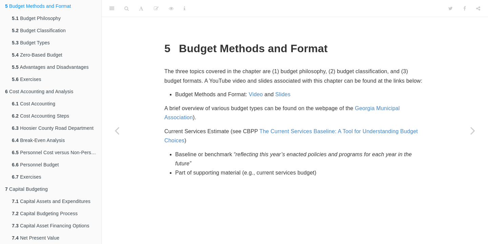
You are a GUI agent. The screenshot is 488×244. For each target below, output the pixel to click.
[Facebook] (464, 8)
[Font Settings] (141, 8)
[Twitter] (450, 8)
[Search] (126, 8)
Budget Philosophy (36, 18)
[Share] (478, 8)
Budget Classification (39, 30)
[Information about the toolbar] (184, 8)
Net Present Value (35, 238)
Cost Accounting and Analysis (39, 91)
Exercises (26, 79)
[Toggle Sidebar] (111, 8)
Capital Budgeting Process (45, 213)
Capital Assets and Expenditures (51, 201)
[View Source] (171, 8)
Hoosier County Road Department (53, 128)
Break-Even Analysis (38, 140)
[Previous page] (117, 130)
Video (256, 94)
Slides (282, 94)
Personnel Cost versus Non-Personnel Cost (56, 152)
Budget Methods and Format (38, 6)
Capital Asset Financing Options (50, 225)
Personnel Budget (35, 164)
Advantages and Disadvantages (50, 67)
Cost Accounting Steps (40, 116)
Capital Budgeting (26, 189)
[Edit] (156, 8)
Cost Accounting (33, 103)
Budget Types (31, 42)
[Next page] (473, 130)
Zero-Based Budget (37, 55)
